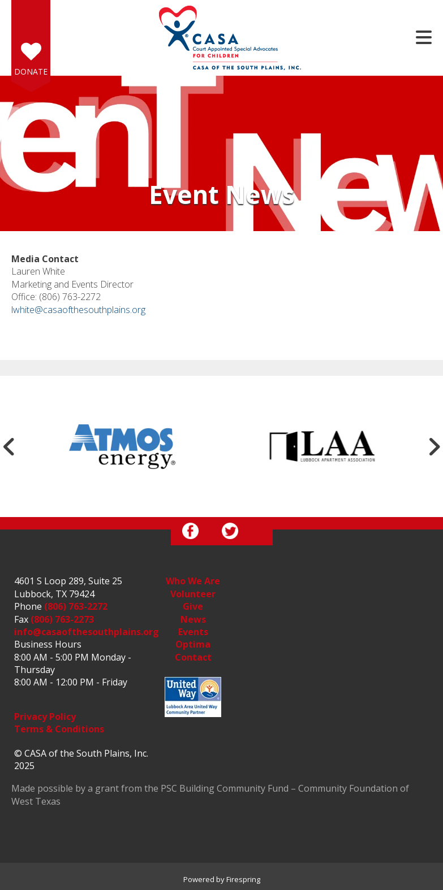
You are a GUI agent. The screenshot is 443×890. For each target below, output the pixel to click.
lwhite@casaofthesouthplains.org (78, 309)
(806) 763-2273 (62, 619)
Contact (193, 657)
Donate (31, 71)
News (193, 619)
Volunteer (193, 594)
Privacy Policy (45, 716)
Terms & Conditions (59, 729)
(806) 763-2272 (75, 606)
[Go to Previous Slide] (9, 446)
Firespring (243, 879)
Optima (192, 644)
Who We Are (193, 581)
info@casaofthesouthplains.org (86, 632)
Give (193, 606)
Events (193, 632)
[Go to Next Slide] (433, 446)
